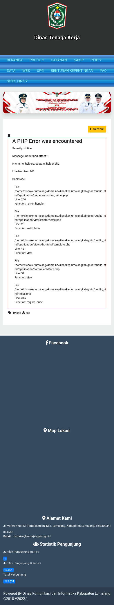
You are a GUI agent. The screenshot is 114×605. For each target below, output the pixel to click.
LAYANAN (59, 60)
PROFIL (37, 60)
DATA (11, 71)
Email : (7, 536)
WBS (26, 71)
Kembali (97, 129)
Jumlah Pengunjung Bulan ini (22, 563)
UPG (40, 71)
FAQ (103, 71)
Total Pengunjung (14, 574)
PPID (96, 60)
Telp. (99, 525)
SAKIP (78, 60)
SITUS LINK (17, 81)
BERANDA (15, 60)
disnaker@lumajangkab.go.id (32, 536)
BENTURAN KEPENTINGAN (72, 71)
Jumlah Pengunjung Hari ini (21, 551)
